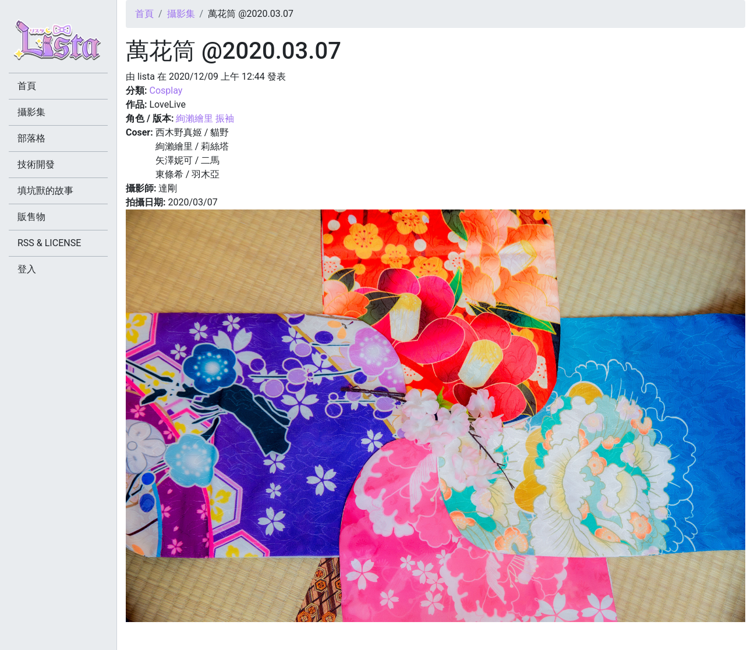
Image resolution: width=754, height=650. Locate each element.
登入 (26, 269)
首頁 (144, 13)
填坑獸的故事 (45, 190)
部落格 (31, 138)
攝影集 (181, 13)
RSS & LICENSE (49, 242)
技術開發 (36, 164)
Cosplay (165, 90)
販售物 (31, 216)
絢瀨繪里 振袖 (205, 118)
